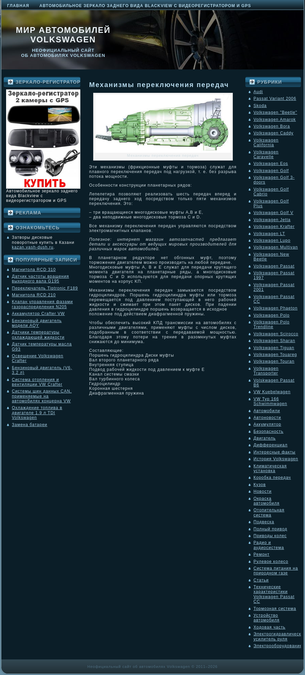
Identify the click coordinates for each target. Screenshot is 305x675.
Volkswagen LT (269, 233)
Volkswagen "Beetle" (275, 112)
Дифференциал (270, 445)
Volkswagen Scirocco (275, 334)
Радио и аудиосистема (268, 545)
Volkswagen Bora (271, 126)
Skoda (260, 105)
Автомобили (266, 410)
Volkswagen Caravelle (266, 154)
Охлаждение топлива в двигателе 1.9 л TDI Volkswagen (37, 412)
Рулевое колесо (270, 561)
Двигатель (264, 438)
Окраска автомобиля (266, 501)
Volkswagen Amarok (274, 119)
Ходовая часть (269, 627)
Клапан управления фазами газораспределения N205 (42, 304)
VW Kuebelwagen (271, 391)
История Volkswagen (275, 459)
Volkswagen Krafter (273, 226)
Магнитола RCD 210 (34, 295)
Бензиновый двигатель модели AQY (37, 323)
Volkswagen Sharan (274, 340)
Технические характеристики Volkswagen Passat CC (273, 594)
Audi (258, 91)
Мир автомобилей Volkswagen (63, 34)
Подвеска (263, 522)
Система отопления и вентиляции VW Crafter (37, 382)
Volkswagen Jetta (271, 219)
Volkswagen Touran (273, 361)
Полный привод (270, 529)
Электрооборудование (277, 646)
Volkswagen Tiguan (273, 347)
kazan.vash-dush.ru (33, 247)
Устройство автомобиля (266, 618)
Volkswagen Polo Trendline (271, 324)
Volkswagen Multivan (275, 247)
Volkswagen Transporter (266, 371)
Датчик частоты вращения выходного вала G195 (40, 278)
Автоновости (267, 417)
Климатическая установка (270, 468)
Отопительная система (268, 512)
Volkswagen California (266, 142)
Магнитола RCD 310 (34, 269)
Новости (262, 491)
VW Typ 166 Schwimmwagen (270, 401)
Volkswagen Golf (271, 170)
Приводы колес (270, 535)
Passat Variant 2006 (274, 98)
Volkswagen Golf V (273, 212)
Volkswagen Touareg (275, 354)
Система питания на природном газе (275, 570)
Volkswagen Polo (271, 315)
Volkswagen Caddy (273, 133)
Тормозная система (274, 608)
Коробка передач (272, 477)
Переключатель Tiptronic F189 (45, 288)
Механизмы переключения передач (159, 84)
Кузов (259, 484)
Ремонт (261, 554)
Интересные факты (274, 452)
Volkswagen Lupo (271, 240)
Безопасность (268, 431)
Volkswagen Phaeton (275, 308)
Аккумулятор (267, 424)
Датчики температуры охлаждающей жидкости (38, 334)
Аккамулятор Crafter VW (38, 313)
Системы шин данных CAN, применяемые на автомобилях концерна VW (42, 396)
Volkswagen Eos (270, 163)
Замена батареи (29, 424)
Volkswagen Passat (273, 266)
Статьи (261, 580)
